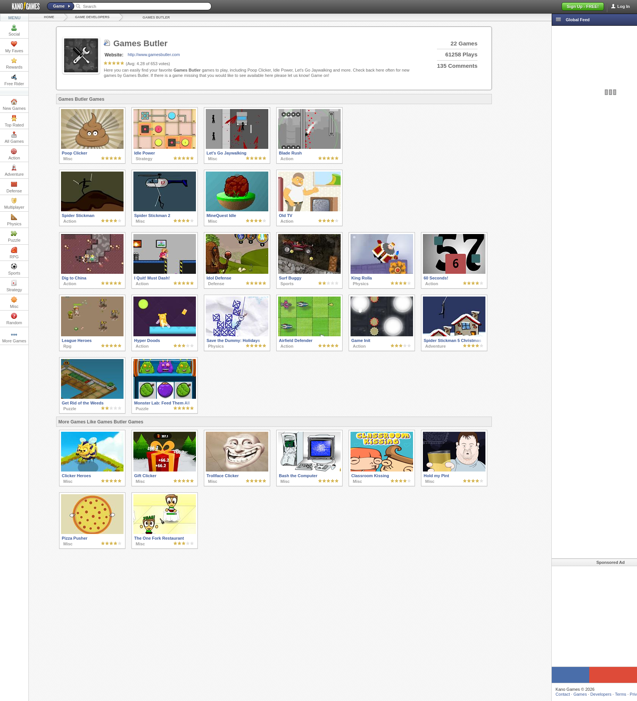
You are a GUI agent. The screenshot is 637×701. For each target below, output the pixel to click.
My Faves (14, 47)
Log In (623, 6)
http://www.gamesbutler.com (154, 54)
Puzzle (14, 236)
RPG (14, 253)
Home (49, 17)
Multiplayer (14, 203)
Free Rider (14, 80)
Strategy (14, 286)
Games (547, 694)
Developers (568, 694)
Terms (588, 694)
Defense (14, 187)
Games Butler (156, 17)
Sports (14, 269)
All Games (14, 137)
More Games (14, 337)
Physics (14, 220)
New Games (14, 104)
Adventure (14, 170)
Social (14, 30)
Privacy (604, 694)
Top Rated (14, 121)
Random (14, 319)
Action (14, 154)
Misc (14, 303)
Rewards (14, 63)
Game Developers (92, 17)
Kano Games (23, 6)
